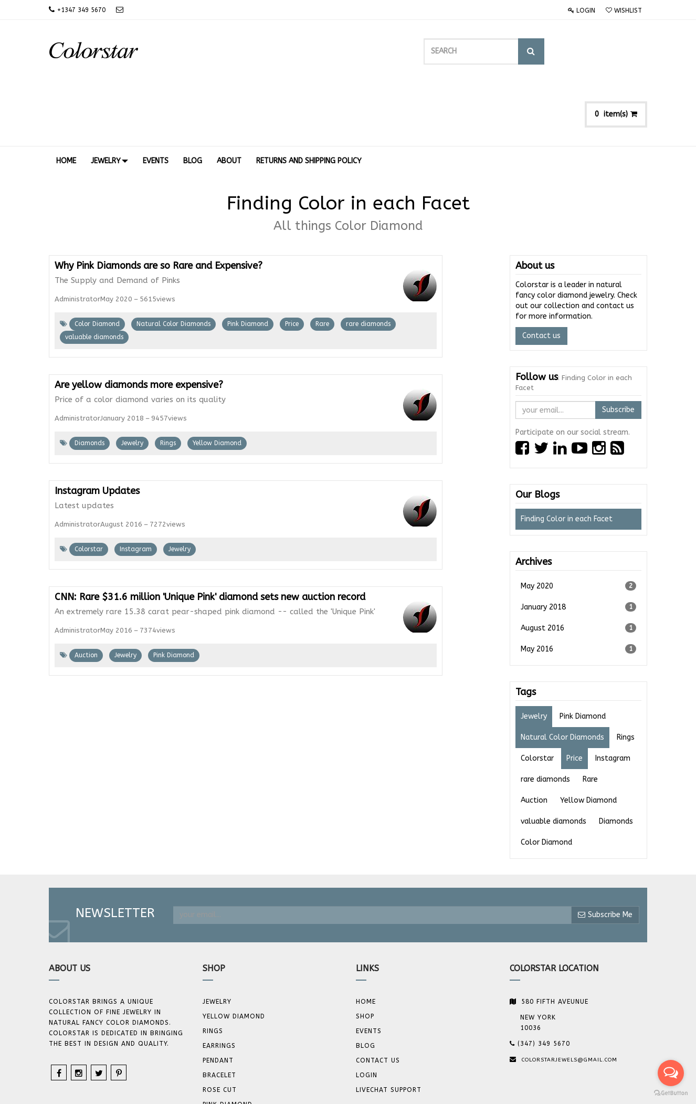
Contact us (541, 272)
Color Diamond (97, 261)
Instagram (136, 486)
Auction (86, 592)
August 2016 (579, 565)
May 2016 (579, 586)
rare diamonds (368, 261)
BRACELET (219, 1012)
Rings (168, 380)
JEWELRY (217, 938)
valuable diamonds (94, 274)
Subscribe (618, 346)
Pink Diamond (247, 261)
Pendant (218, 997)
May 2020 (579, 523)
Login (581, 10)
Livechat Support (388, 1027)
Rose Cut (220, 1027)
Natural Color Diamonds (173, 261)
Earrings (219, 982)
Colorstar (89, 486)
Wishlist (624, 10)
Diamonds (89, 380)
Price (292, 261)
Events (369, 968)
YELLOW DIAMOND (234, 953)
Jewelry (132, 380)
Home (366, 938)
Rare (322, 261)
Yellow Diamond (217, 380)
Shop (365, 953)
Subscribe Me (605, 851)
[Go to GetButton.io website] (671, 1093)
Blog (365, 982)
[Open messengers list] (671, 1073)
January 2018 (579, 544)
